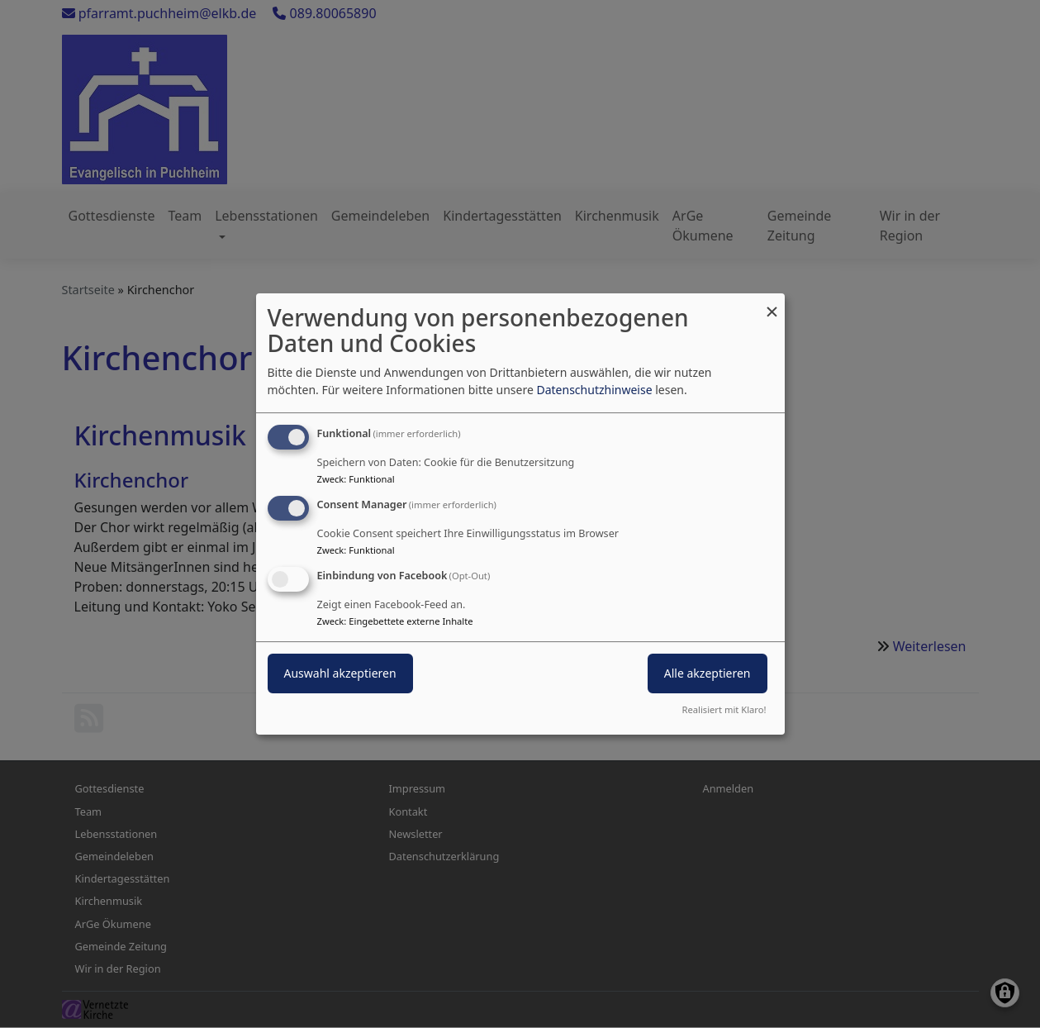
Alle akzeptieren (707, 673)
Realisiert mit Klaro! (724, 709)
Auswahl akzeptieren (340, 673)
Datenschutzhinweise (594, 389)
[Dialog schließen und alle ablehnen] (772, 303)
